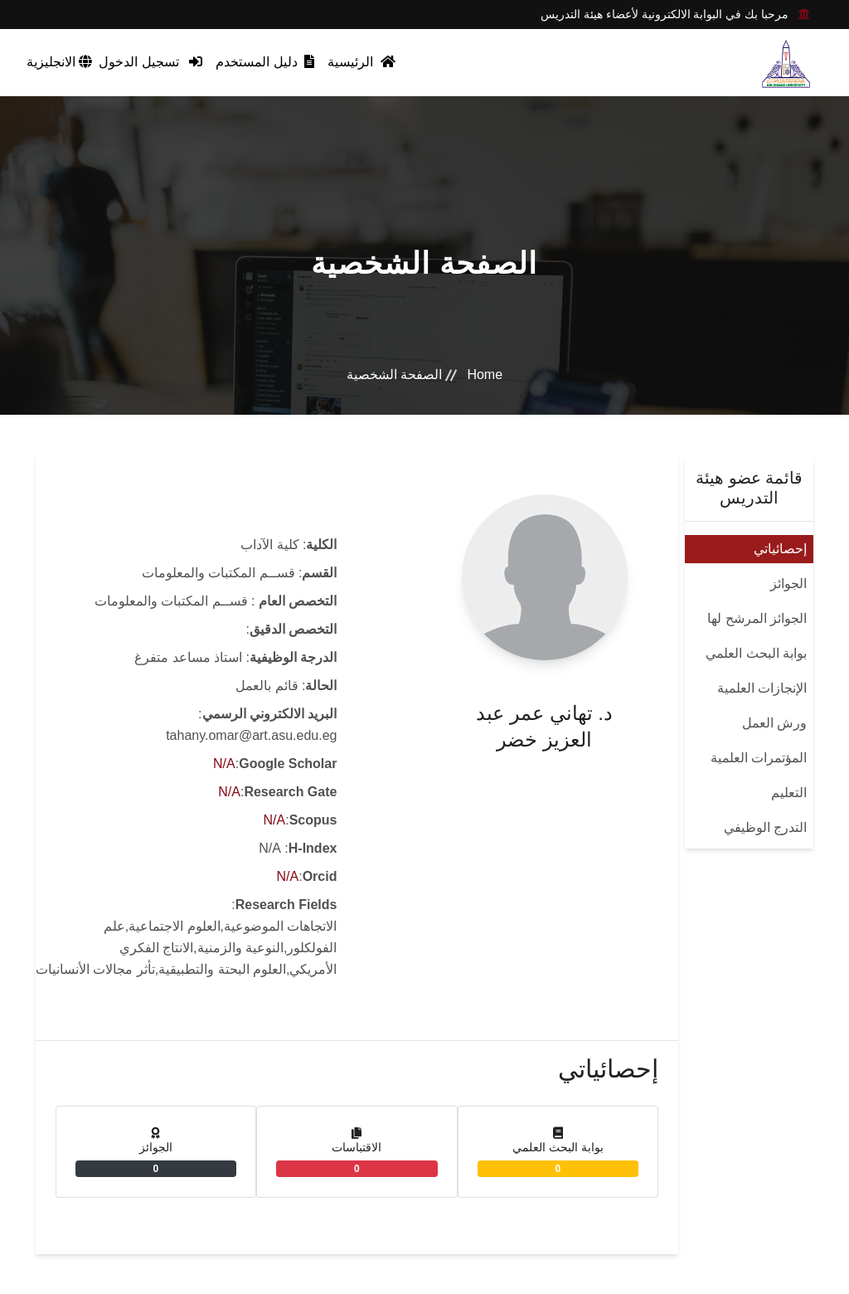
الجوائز (788, 583)
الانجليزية (59, 62)
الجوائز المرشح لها (757, 618)
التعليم (789, 793)
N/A (224, 763)
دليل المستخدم (265, 62)
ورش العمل (774, 723)
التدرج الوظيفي (765, 827)
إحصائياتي (780, 549)
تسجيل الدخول (150, 62)
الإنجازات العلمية (762, 688)
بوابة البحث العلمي (756, 653)
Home (484, 374)
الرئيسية (361, 62)
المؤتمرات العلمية (759, 758)
